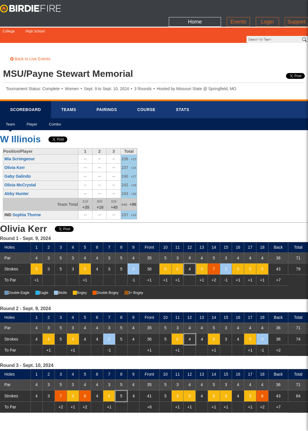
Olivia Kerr (14, 148)
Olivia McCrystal (20, 165)
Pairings (107, 90)
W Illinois (20, 119)
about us (235, 423)
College (9, 19)
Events (238, 7)
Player (32, 106)
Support (296, 7)
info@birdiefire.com (271, 423)
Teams (68, 90)
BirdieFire (36, 9)
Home (195, 7)
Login (267, 7)
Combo (55, 106)
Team (10, 106)
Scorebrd (25, 90)
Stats (182, 90)
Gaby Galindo (17, 156)
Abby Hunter (16, 174)
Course (146, 90)
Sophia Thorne (26, 195)
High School (35, 19)
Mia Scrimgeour (19, 139)
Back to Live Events (30, 39)
